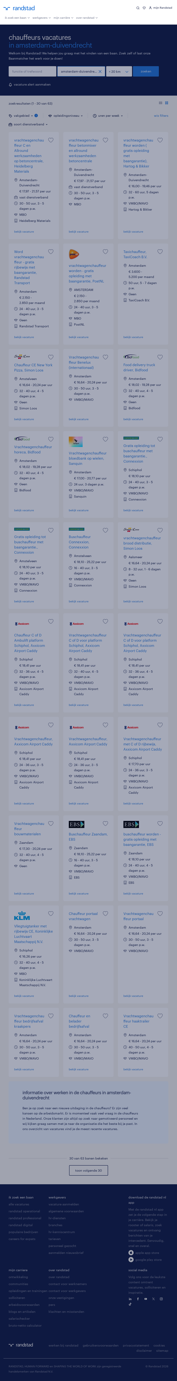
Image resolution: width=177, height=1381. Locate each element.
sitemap (162, 1350)
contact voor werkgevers (67, 1291)
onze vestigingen (61, 1298)
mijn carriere (18, 1270)
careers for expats (22, 1239)
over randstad (87, 17)
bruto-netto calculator (25, 1325)
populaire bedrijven (23, 1232)
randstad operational (24, 1211)
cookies (159, 1345)
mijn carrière (63, 17)
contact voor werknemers (68, 1284)
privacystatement (136, 1345)
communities (18, 1284)
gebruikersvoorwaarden (101, 1345)
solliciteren (17, 1298)
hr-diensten (57, 1218)
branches (55, 1225)
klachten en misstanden (66, 1311)
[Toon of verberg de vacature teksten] (163, 103)
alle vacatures (19, 1204)
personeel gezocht (62, 1246)
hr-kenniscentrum (62, 1232)
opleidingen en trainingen (28, 1291)
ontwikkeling (18, 1277)
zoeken (146, 71)
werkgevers (41, 17)
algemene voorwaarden (66, 1211)
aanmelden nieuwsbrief (66, 1253)
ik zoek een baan (17, 17)
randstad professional (25, 1218)
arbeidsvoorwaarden (24, 1305)
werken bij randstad (63, 1345)
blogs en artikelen (22, 1311)
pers (52, 1305)
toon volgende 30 (88, 1170)
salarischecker (19, 1318)
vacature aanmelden (64, 1204)
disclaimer (144, 1350)
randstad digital (21, 1225)
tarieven (55, 1239)
